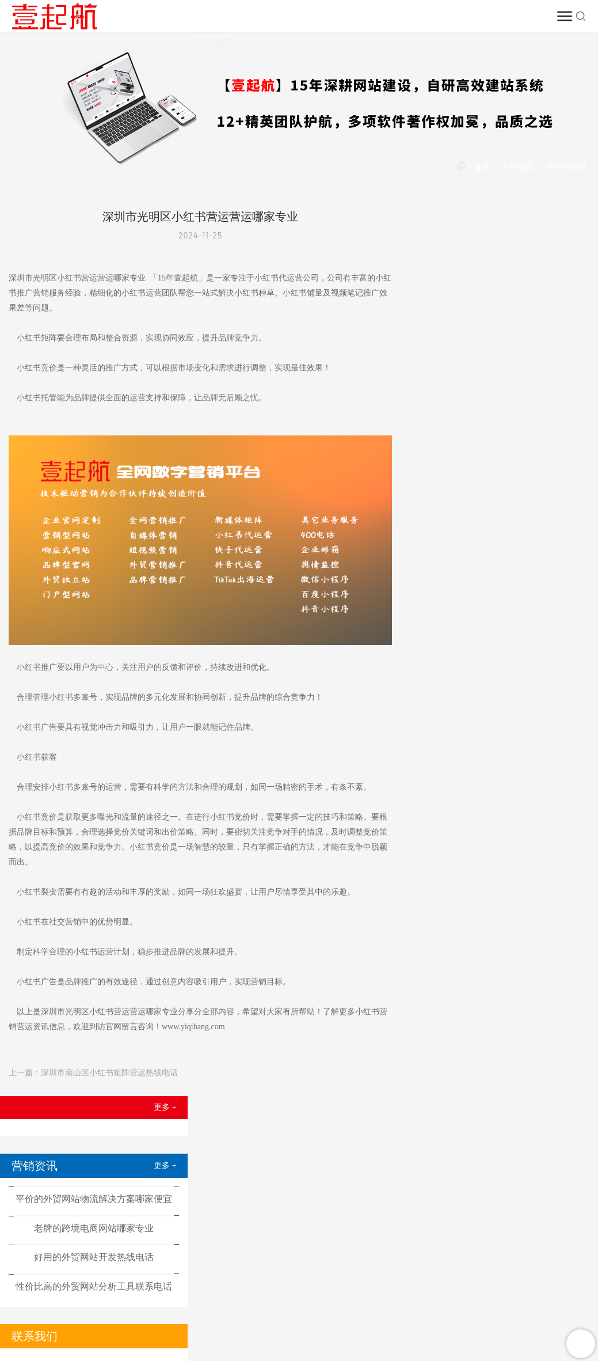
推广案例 (408, 1125)
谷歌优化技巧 (244, 1305)
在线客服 (297, 1221)
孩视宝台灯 (192, 1317)
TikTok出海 (379, 1317)
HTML (288, 1354)
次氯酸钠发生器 (515, 1317)
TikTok (481, 1125)
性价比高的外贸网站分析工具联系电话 (504, 387)
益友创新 (60, 1317)
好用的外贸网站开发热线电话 (504, 357)
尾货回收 (415, 1305)
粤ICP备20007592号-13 (455, 1354)
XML (263, 1354)
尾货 (381, 1305)
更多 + (575, 207)
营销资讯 (518, 166)
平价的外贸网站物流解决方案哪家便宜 (504, 299)
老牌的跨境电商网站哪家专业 (504, 328)
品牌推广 (282, 1317)
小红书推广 (335, 1125)
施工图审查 (548, 1305)
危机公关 (295, 1305)
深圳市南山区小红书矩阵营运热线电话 (109, 1068)
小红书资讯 (566, 166)
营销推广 (145, 1317)
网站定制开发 (75, 1305)
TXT (313, 1354)
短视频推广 (262, 1125)
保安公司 (461, 1317)
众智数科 (459, 1305)
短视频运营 (342, 1305)
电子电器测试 (134, 1305)
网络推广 (190, 1125)
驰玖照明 (501, 1305)
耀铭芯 (422, 1317)
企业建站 (102, 1317)
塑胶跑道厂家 (52, 1328)
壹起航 (45, 1137)
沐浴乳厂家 (189, 1305)
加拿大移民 (224, 1328)
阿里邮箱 (272, 1328)
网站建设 (117, 1125)
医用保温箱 (106, 1328)
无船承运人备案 (166, 1328)
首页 (482, 166)
